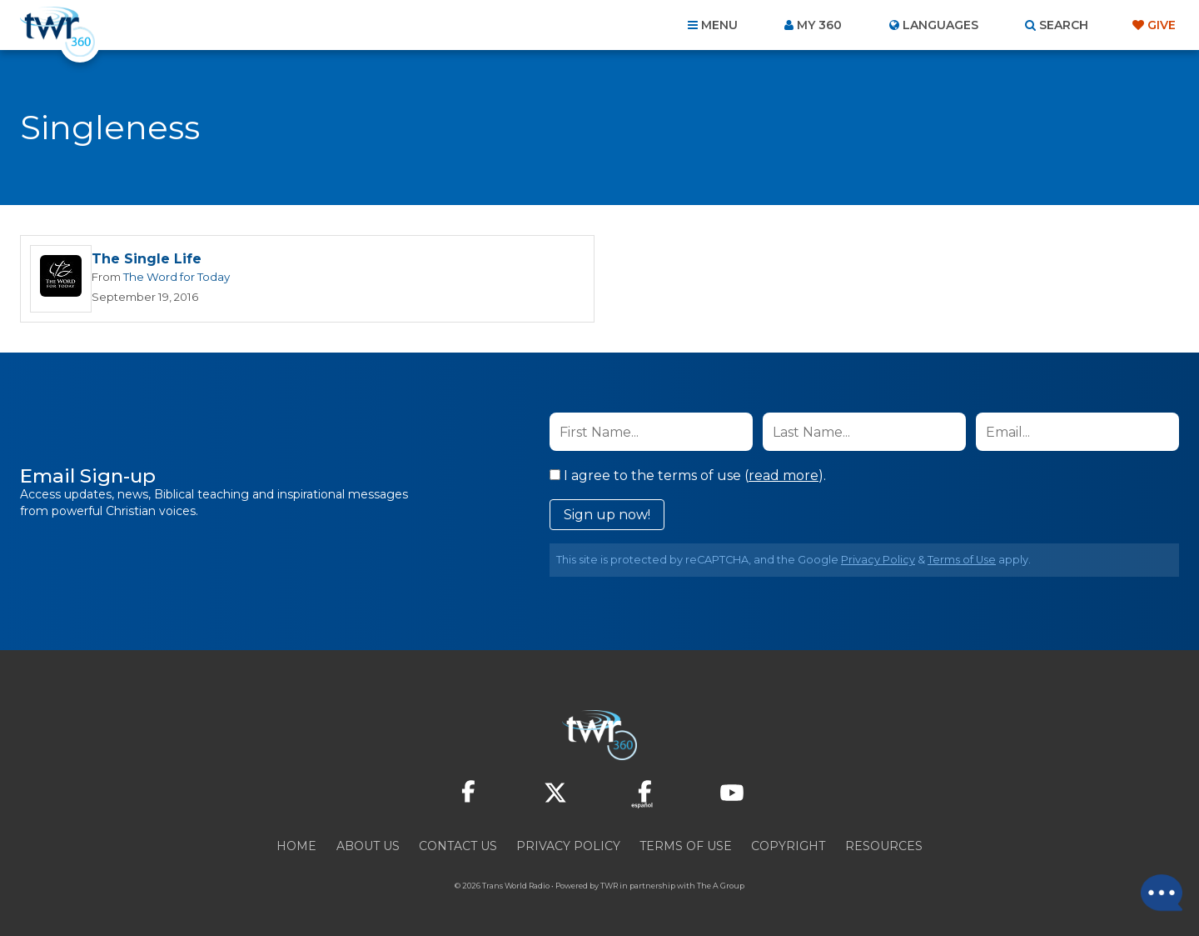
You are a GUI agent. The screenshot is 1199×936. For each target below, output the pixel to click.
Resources (884, 845)
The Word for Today (176, 276)
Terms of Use (962, 559)
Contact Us (458, 845)
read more (783, 475)
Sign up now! (607, 515)
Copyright (788, 845)
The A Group (720, 885)
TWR (609, 885)
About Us (368, 845)
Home (296, 845)
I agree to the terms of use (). (688, 475)
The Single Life (146, 259)
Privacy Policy (878, 559)
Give (1161, 25)
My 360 (819, 25)
